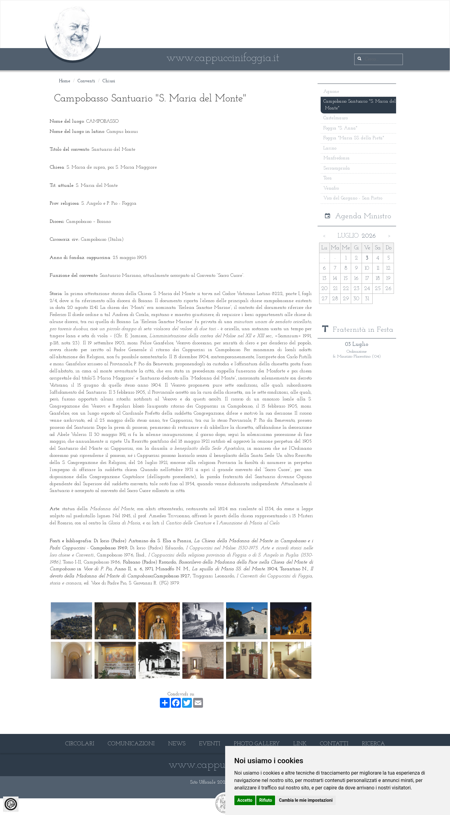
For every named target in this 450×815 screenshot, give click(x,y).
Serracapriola (337, 168)
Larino (330, 148)
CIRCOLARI (79, 744)
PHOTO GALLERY (257, 744)
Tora (328, 178)
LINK (299, 744)
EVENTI (209, 744)
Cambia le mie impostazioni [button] (306, 800)
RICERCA (373, 744)
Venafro (331, 188)
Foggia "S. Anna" (341, 128)
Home (64, 81)
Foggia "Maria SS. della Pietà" (354, 138)
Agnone (331, 91)
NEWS (176, 744)
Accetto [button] (245, 800)
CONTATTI (334, 744)
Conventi (86, 81)
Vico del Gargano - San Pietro (353, 198)
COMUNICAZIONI (131, 744)
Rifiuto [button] (265, 800)
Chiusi (109, 81)
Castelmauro (336, 118)
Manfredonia (337, 158)
